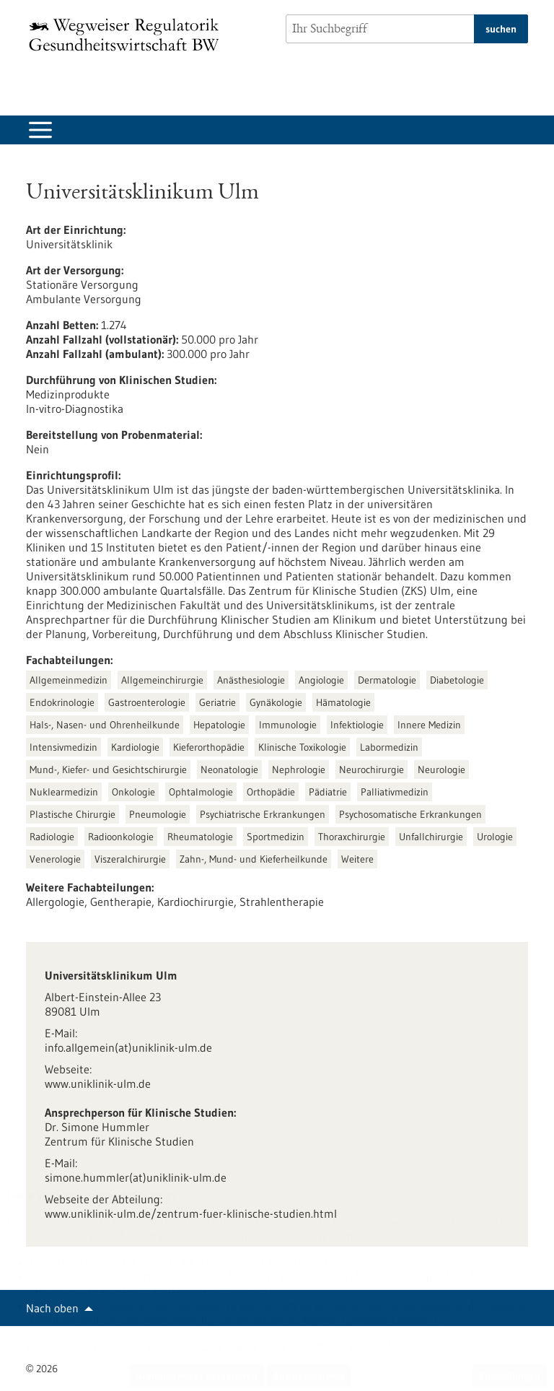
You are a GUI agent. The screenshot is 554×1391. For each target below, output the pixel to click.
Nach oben (52, 1308)
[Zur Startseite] (127, 34)
